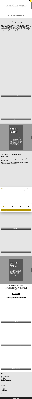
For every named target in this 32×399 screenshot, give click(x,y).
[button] (30, 1)
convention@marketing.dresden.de (6, 380)
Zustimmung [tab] (5, 190)
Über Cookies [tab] (26, 190)
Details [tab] (16, 190)
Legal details (14, 398)
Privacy (18, 398)
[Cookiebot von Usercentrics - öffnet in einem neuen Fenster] (27, 188)
